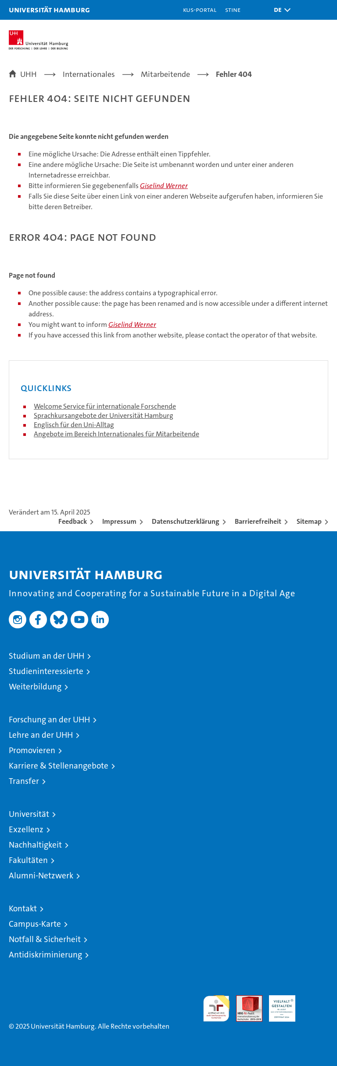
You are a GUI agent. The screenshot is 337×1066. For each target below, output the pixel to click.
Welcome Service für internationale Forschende (105, 406)
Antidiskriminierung (45, 954)
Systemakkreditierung (315, 999)
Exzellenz (26, 829)
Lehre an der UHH (41, 734)
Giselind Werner (164, 185)
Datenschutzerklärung (185, 521)
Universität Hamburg (49, 9)
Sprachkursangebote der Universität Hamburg (103, 415)
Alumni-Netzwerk (41, 875)
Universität (29, 814)
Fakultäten (28, 860)
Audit (244, 999)
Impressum (119, 521)
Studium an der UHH (46, 655)
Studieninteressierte (46, 671)
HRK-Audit (277, 1004)
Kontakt (23, 908)
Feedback (72, 521)
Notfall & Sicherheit (45, 939)
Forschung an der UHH (49, 719)
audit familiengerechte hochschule (216, 1008)
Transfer (24, 781)
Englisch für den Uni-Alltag (74, 424)
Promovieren (32, 750)
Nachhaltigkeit (35, 844)
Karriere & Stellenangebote (58, 765)
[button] (280, 10)
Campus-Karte (35, 923)
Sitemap (309, 521)
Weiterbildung (35, 686)
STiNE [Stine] (232, 9)
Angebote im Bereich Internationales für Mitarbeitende (116, 434)
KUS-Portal (199, 9)
